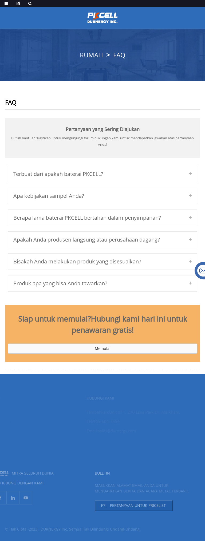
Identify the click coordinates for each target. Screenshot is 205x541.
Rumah (91, 54)
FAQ (119, 54)
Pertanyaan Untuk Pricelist (132, 505)
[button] (102, 348)
